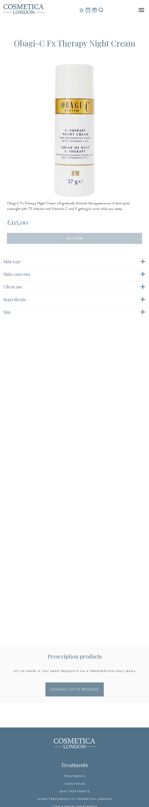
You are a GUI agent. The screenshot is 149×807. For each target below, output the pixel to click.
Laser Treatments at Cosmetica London (74, 799)
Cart (88, 10)
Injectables (75, 784)
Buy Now (74, 238)
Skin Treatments (75, 791)
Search (101, 10)
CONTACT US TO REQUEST (74, 689)
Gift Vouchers (94, 10)
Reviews (81, 10)
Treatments (74, 776)
